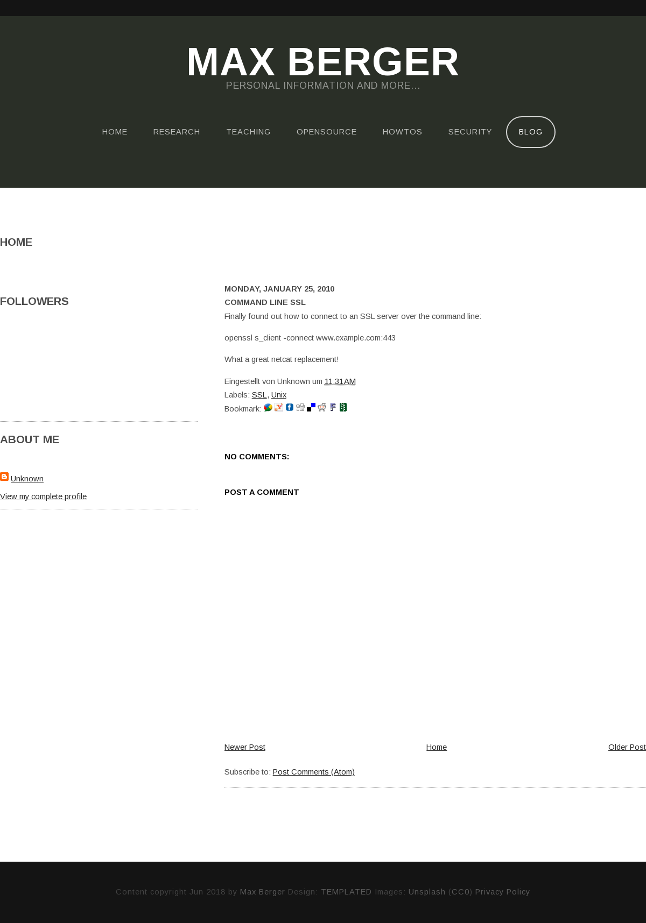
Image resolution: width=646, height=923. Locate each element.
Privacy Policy (502, 892)
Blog (531, 131)
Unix (278, 394)
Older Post (627, 747)
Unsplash (427, 892)
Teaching (248, 131)
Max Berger (323, 62)
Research (176, 131)
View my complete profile (43, 496)
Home (115, 131)
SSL (259, 394)
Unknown (27, 478)
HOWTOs (403, 131)
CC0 (460, 892)
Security (470, 131)
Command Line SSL (265, 302)
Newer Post (244, 747)
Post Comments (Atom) (314, 772)
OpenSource (327, 131)
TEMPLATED (346, 892)
